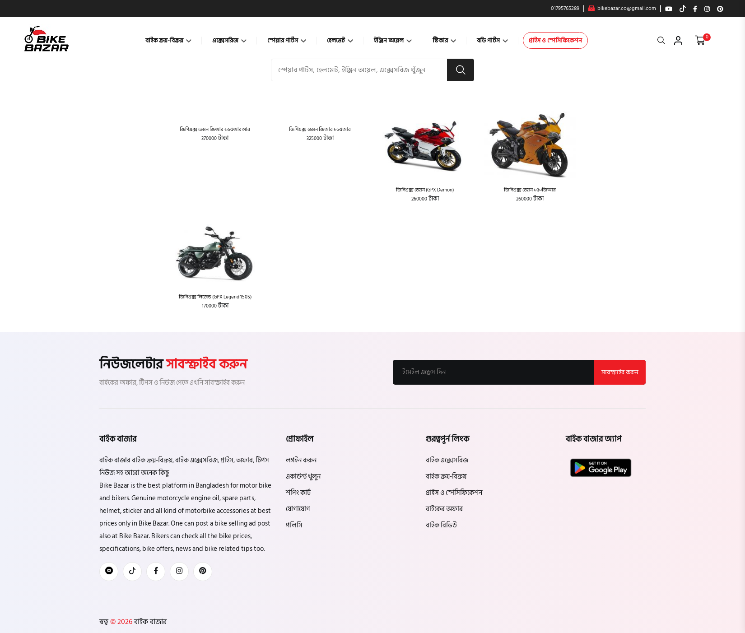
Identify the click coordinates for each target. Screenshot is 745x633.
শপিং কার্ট (298, 492)
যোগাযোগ (298, 509)
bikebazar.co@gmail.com (622, 9)
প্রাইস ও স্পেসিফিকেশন (555, 40)
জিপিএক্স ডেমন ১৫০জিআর (530, 190)
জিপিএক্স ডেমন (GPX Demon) (425, 190)
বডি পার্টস (492, 40)
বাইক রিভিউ (441, 525)
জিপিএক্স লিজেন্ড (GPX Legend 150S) (215, 297)
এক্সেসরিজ (229, 40)
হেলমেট (340, 40)
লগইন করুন (301, 460)
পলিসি (294, 525)
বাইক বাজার (149, 622)
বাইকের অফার (444, 509)
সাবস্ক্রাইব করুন (619, 372)
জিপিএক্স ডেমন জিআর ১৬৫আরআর (215, 129)
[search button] (460, 70)
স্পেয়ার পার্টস (286, 40)
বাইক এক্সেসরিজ (447, 460)
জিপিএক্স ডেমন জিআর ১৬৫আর (320, 129)
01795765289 (565, 9)
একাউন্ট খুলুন (303, 476)
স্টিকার (444, 40)
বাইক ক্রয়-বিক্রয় (168, 40)
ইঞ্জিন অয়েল (393, 40)
